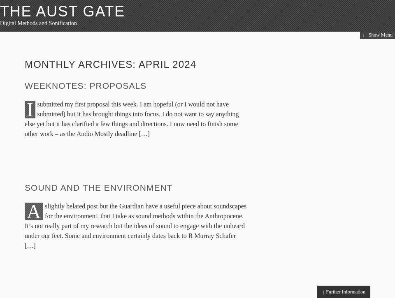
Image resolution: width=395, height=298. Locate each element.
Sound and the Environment (99, 187)
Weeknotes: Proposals (85, 85)
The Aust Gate (62, 11)
